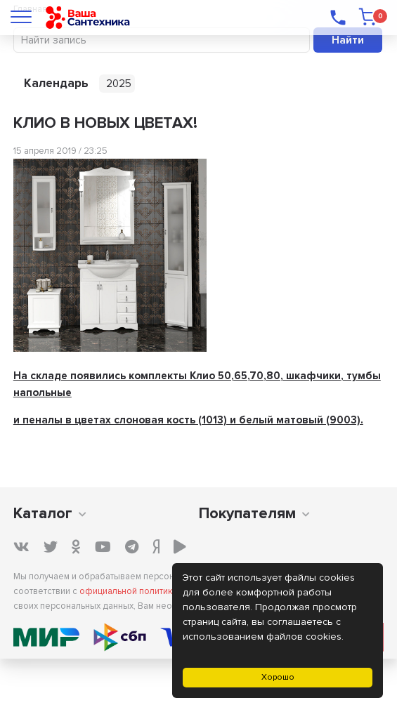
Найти (348, 40)
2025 (118, 83)
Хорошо (277, 677)
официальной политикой (131, 591)
